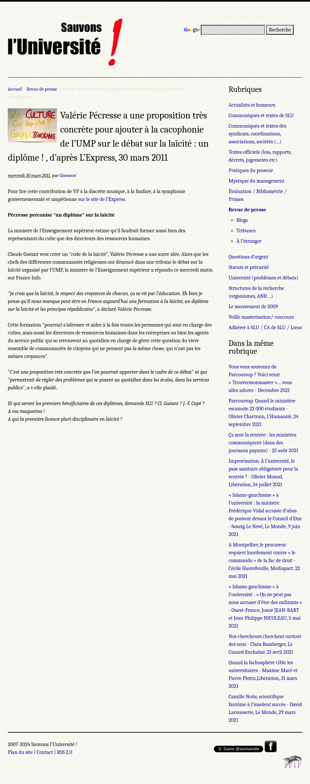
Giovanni (68, 175)
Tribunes (245, 231)
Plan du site (20, 752)
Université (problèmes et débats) (263, 278)
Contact (45, 752)
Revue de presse (41, 89)
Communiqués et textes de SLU (261, 115)
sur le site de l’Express (101, 199)
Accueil (15, 89)
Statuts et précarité (249, 267)
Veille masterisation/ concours (261, 317)
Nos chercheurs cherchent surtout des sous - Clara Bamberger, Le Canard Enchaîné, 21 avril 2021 (265, 644)
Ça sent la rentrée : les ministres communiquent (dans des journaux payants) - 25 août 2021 (263, 443)
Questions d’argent (248, 257)
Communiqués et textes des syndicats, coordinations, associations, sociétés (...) (257, 134)
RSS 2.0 (64, 752)
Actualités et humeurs (252, 105)
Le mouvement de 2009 (253, 307)
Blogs (242, 220)
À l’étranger (248, 241)
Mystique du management (256, 181)
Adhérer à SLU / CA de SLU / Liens (265, 327)
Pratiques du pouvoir (251, 170)
